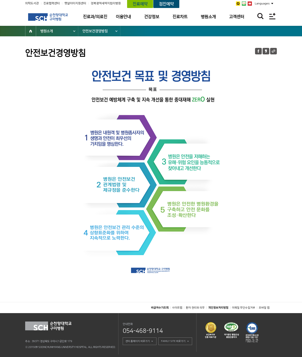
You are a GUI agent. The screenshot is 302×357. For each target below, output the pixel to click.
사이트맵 (177, 307)
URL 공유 (273, 51)
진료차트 (179, 16)
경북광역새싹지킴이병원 (106, 3)
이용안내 (123, 16)
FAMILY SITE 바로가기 (173, 341)
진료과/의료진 (95, 16)
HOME (30, 31)
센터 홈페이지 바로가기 (137, 341)
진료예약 (140, 4)
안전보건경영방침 (95, 31)
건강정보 (151, 16)
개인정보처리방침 (218, 307)
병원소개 (208, 16)
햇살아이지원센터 (75, 3)
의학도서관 (32, 3)
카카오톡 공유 (266, 51)
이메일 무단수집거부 (243, 307)
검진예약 (166, 4)
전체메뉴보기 (272, 16)
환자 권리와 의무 (195, 307)
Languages (262, 3)
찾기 (260, 16)
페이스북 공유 (258, 51)
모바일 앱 (264, 307)
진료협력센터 (51, 3)
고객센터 (236, 16)
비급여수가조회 (160, 307)
